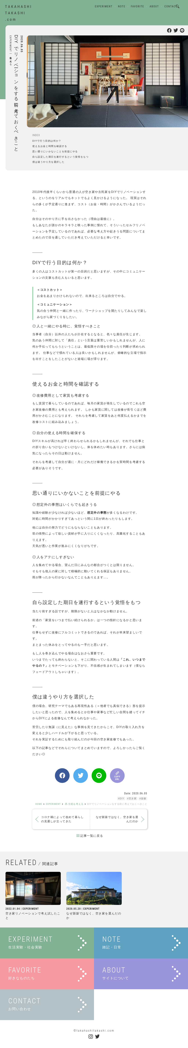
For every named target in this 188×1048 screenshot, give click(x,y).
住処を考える (10, 60)
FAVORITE (137, 7)
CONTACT (170, 7)
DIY (121, 798)
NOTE (121, 7)
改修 (143, 798)
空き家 (133, 798)
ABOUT (153, 7)
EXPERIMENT (103, 7)
